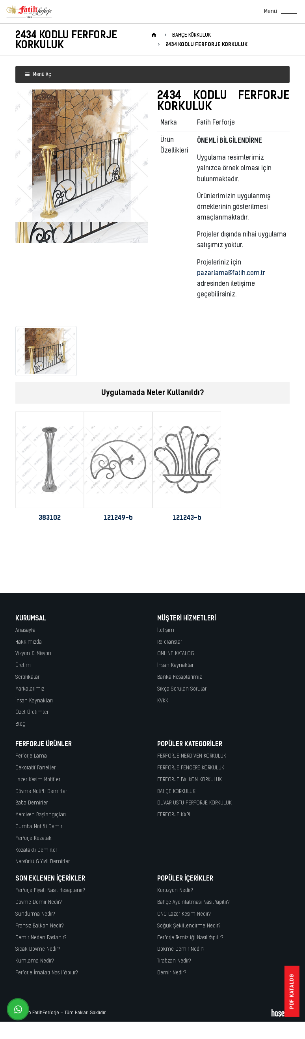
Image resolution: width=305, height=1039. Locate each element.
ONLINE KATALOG (175, 654)
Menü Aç (38, 74)
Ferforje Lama (31, 756)
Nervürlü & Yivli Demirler (42, 862)
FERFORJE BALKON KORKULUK (189, 780)
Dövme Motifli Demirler (41, 792)
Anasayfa (25, 630)
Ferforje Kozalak (33, 839)
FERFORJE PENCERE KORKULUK (190, 768)
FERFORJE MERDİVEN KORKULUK (191, 756)
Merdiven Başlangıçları (40, 815)
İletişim (165, 630)
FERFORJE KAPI (173, 815)
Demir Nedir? (171, 973)
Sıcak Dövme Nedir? (37, 949)
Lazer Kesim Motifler (37, 780)
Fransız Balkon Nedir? (39, 926)
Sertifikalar (27, 677)
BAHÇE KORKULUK (176, 792)
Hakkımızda (28, 642)
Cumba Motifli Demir (38, 827)
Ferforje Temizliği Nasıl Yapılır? (190, 938)
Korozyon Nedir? (175, 891)
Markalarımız (29, 689)
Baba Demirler (31, 803)
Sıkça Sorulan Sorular (181, 689)
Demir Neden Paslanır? (41, 938)
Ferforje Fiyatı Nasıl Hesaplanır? (50, 891)
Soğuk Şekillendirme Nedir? (189, 926)
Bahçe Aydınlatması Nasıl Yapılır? (193, 902)
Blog (20, 724)
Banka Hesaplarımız (179, 677)
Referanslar (169, 642)
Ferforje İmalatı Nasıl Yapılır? (46, 973)
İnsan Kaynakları (34, 701)
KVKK (162, 701)
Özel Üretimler (31, 712)
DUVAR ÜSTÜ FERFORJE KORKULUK (194, 803)
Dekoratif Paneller (35, 768)
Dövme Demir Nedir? (38, 902)
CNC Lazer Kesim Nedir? (184, 914)
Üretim (23, 665)
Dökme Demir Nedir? (181, 949)
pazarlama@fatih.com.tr (231, 273)
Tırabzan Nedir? (174, 961)
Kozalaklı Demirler (36, 850)
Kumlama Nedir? (34, 961)
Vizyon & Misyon (33, 654)
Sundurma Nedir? (35, 914)
